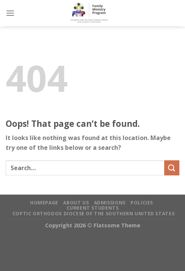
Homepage (44, 202)
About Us (76, 202)
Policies (141, 202)
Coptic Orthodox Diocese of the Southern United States (93, 213)
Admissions (110, 202)
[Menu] (10, 13)
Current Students (93, 208)
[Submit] (171, 167)
